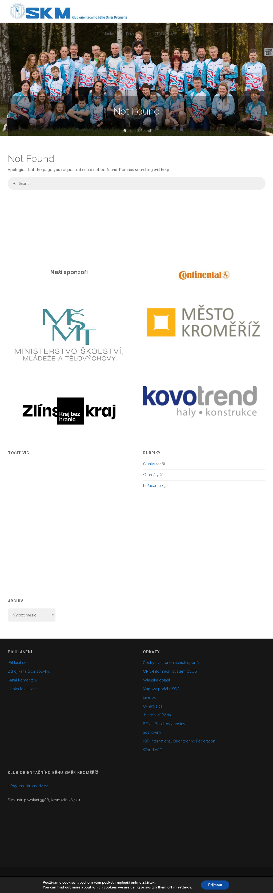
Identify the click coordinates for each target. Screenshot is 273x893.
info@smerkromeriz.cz (28, 786)
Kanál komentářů (22, 680)
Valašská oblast (156, 680)
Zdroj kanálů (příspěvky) (29, 671)
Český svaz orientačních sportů (171, 662)
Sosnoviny (152, 732)
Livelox (149, 697)
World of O (153, 750)
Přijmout (215, 884)
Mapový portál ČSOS (161, 689)
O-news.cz (153, 706)
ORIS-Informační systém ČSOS (170, 671)
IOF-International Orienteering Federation (179, 741)
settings (183, 887)
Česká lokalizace (23, 689)
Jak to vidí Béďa (157, 715)
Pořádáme (152, 486)
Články (149, 464)
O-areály (151, 475)
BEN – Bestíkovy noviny (164, 724)
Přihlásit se (17, 662)
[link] (260, 34)
